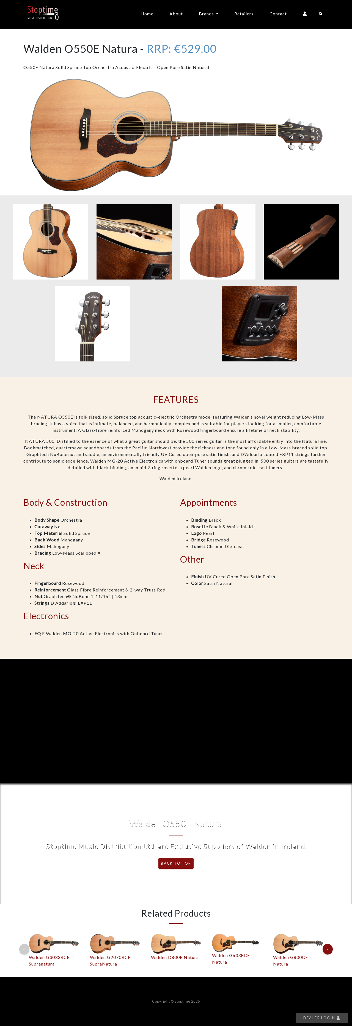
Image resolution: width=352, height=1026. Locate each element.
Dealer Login (321, 1018)
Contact (278, 13)
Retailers (244, 13)
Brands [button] (207, 13)
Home (147, 13)
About (176, 13)
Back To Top (176, 863)
